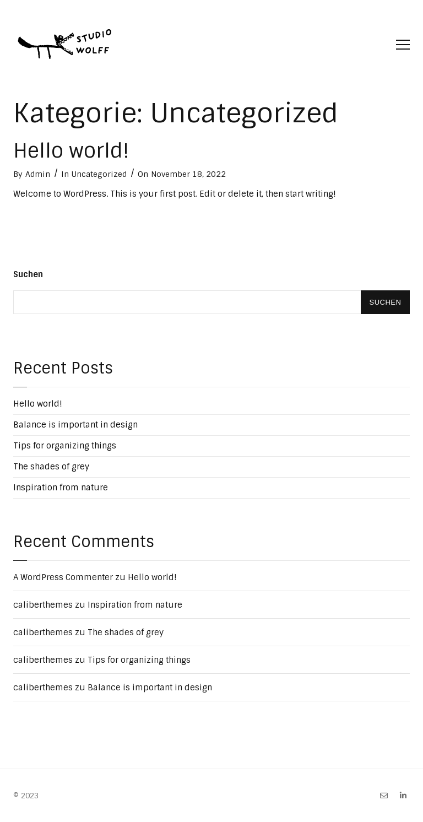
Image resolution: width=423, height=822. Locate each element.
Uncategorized (99, 174)
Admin (37, 174)
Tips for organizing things (64, 445)
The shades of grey (51, 466)
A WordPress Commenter (63, 577)
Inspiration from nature (60, 487)
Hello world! (71, 151)
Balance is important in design (75, 424)
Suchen (28, 274)
